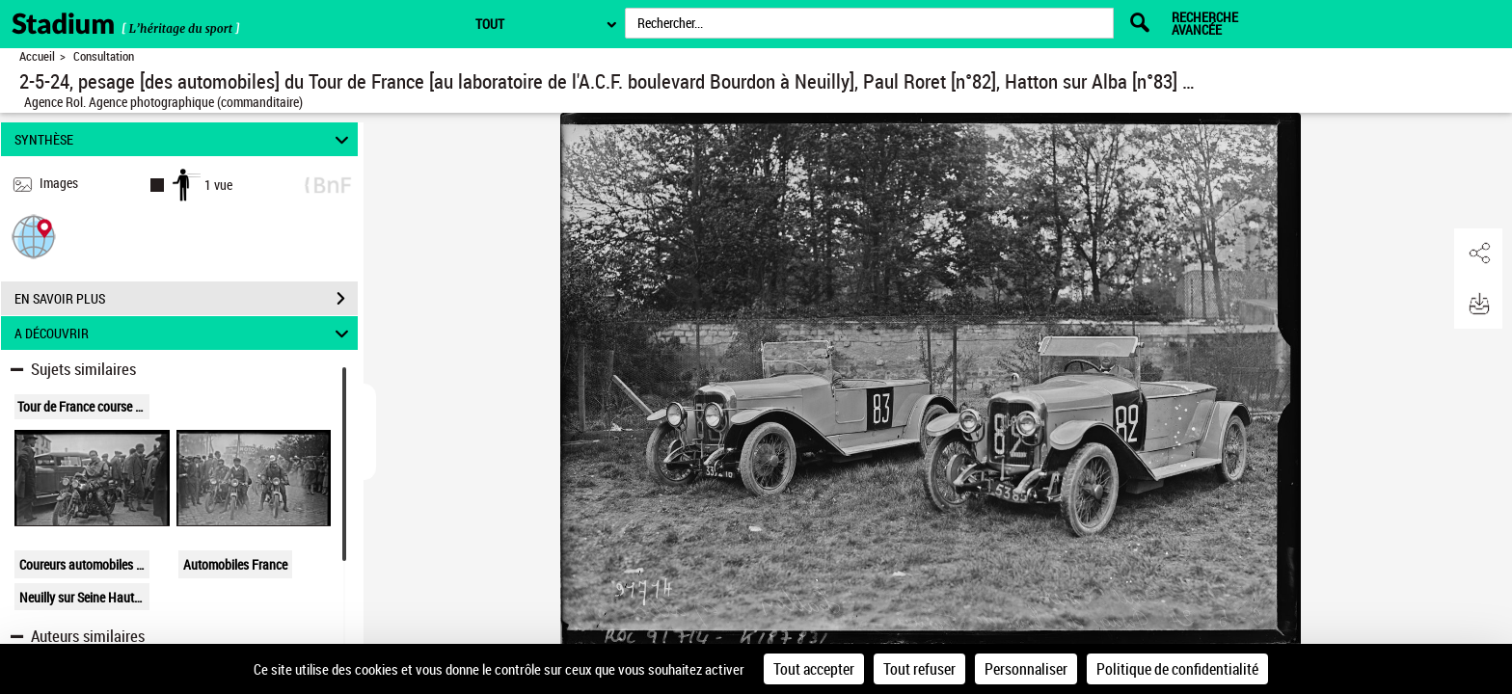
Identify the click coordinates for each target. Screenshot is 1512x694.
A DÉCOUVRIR (184, 333)
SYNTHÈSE (184, 139)
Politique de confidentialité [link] (1177, 669)
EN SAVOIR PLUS (186, 298)
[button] (34, 236)
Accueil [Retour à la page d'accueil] (37, 56)
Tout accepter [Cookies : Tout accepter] (813, 669)
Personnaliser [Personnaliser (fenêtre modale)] (1026, 669)
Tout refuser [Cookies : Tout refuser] (919, 669)
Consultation (103, 56)
